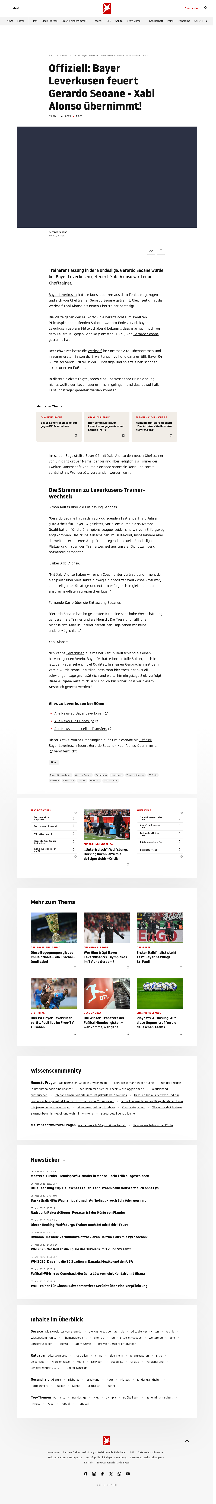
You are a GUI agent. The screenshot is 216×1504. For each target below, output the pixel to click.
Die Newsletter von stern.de (63, 1331)
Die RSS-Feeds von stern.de (106, 1331)
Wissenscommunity (43, 1337)
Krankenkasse (61, 1361)
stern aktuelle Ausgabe (127, 1337)
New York (97, 1361)
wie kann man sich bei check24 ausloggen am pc (112, 1089)
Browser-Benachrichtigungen (117, 1344)
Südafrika (117, 1361)
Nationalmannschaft (159, 1397)
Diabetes (73, 1379)
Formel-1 (59, 1397)
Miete (80, 1361)
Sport (51, 55)
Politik (170, 21)
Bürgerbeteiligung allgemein (119, 1113)
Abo (192, 8)
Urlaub (134, 1361)
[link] (205, 8)
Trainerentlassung (135, 775)
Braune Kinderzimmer (74, 21)
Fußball (63, 55)
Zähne (112, 1385)
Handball (83, 1403)
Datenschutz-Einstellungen (146, 1457)
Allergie (56, 1379)
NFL (96, 1397)
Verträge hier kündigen (99, 1457)
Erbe (159, 1355)
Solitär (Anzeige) (77, 1368)
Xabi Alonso (116, 455)
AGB (132, 1452)
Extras (20, 21)
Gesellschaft (156, 21)
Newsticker (46, 1159)
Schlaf (76, 1385)
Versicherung (155, 1361)
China (98, 1355)
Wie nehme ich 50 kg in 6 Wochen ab (83, 1083)
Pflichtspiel (68, 780)
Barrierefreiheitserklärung (78, 1452)
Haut (110, 1379)
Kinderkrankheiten (149, 1379)
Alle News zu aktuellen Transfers (80, 728)
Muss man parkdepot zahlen (96, 1107)
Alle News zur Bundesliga (74, 721)
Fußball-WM (131, 1397)
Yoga (50, 1403)
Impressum (53, 1452)
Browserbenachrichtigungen (113, 1462)
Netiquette (75, 1457)
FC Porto (153, 775)
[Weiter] (206, 21)
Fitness (125, 1379)
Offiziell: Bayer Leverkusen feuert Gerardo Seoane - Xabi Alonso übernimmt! (103, 743)
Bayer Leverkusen (63, 294)
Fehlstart (95, 780)
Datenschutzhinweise (150, 1452)
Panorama (184, 21)
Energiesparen (139, 1355)
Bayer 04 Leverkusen (60, 775)
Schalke (82, 780)
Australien (81, 1355)
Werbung (121, 1457)
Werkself (95, 351)
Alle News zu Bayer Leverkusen (79, 713)
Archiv (170, 1331)
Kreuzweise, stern (133, 1107)
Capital (119, 21)
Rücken (60, 1385)
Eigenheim (116, 1355)
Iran (35, 21)
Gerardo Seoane (146, 334)
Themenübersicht (75, 1337)
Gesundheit (200, 21)
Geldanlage (37, 1361)
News (10, 21)
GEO (109, 21)
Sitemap (99, 1337)
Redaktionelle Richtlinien (111, 1452)
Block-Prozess (50, 21)
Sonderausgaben (41, 1344)
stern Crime (134, 21)
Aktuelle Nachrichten (145, 1331)
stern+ (98, 21)
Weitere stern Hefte (162, 1337)
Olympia (111, 1397)
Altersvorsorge (57, 1355)
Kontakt (88, 1462)
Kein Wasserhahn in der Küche (134, 1083)
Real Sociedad (110, 780)
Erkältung (93, 1379)
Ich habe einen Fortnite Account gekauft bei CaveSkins (91, 1095)
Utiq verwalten (57, 1457)
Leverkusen (75, 653)
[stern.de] (107, 8)
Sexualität (94, 1385)
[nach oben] (187, 1441)
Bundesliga (79, 1397)
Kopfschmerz (39, 1385)
